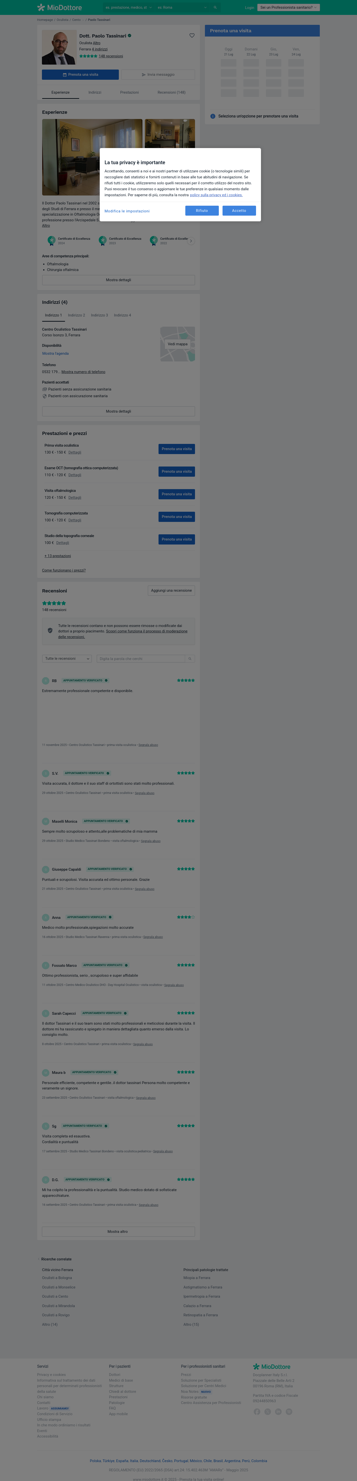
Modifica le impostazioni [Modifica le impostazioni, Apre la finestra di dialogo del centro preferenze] (127, 211)
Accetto (239, 210)
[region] (180, 184)
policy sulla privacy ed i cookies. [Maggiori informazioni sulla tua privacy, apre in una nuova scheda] (216, 195)
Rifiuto (202, 210)
